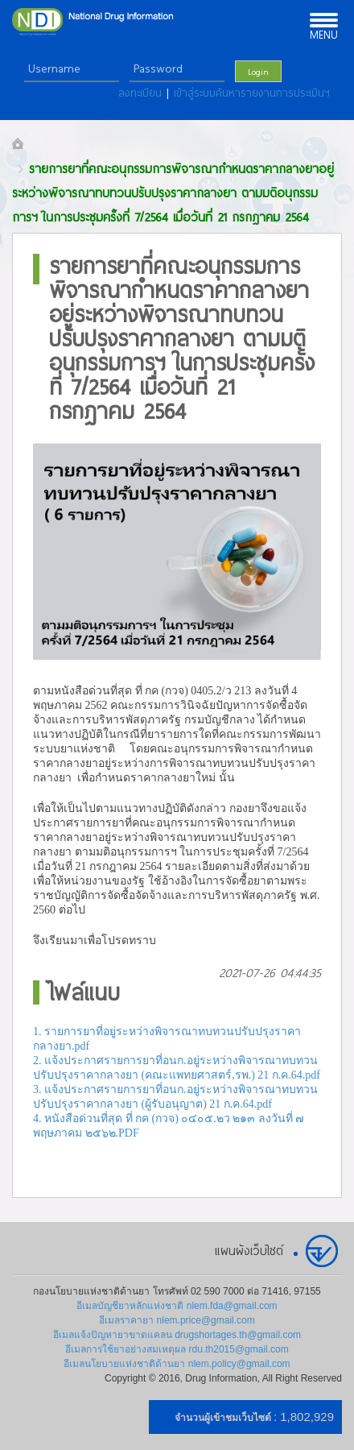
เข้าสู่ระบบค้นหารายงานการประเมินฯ (252, 93)
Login (258, 71)
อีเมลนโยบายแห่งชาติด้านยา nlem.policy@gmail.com (177, 1363)
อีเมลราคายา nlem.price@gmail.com (177, 1320)
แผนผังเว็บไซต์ (249, 1250)
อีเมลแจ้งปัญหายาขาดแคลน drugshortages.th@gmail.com (177, 1334)
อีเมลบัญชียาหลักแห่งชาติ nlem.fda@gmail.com (176, 1305)
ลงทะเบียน (142, 93)
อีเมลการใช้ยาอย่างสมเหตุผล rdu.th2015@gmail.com (177, 1349)
